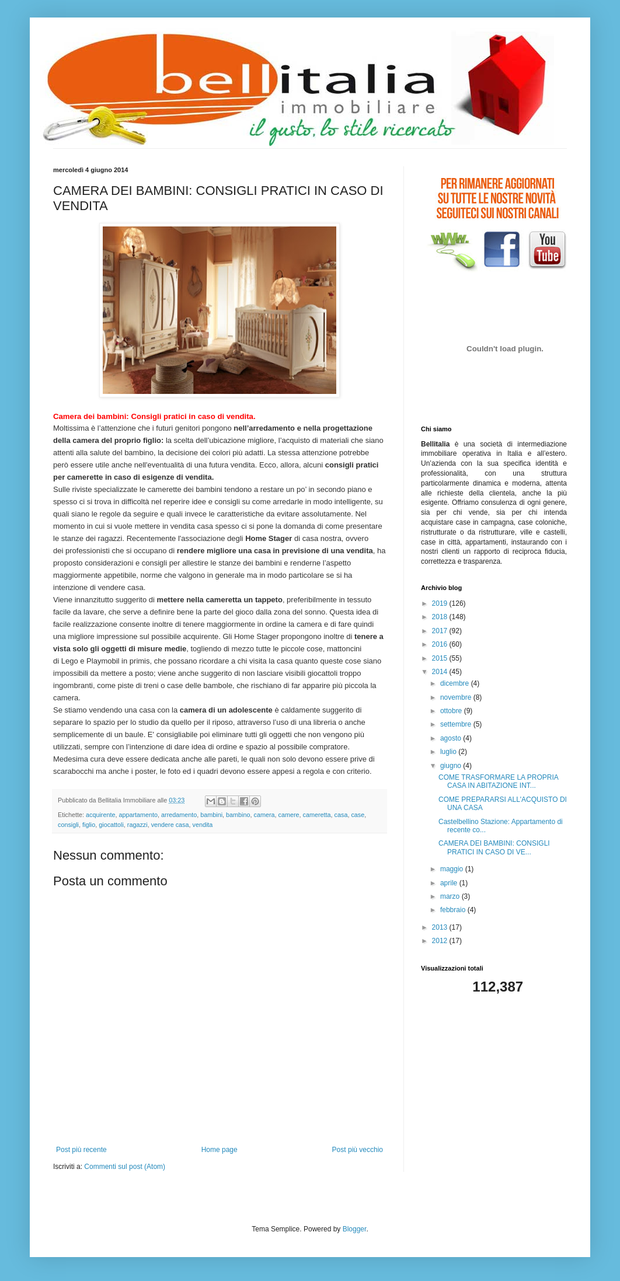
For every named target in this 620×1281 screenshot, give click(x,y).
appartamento (138, 814)
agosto (451, 738)
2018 (441, 617)
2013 (441, 927)
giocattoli (111, 824)
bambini (211, 814)
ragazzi (137, 824)
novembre (456, 697)
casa (341, 814)
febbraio (454, 910)
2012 (441, 941)
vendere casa (170, 824)
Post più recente (81, 1150)
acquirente (100, 814)
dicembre (455, 683)
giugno (451, 766)
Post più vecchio (357, 1150)
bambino (238, 814)
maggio (452, 869)
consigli (68, 824)
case (357, 814)
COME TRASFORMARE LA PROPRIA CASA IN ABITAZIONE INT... (498, 781)
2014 (441, 672)
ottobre (452, 711)
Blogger (355, 1229)
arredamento (179, 814)
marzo (451, 896)
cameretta (317, 814)
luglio (449, 752)
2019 (441, 603)
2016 (441, 644)
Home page (219, 1150)
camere (288, 814)
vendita (203, 824)
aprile (449, 883)
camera (264, 814)
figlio (88, 824)
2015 (441, 658)
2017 (441, 631)
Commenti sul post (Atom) (124, 1167)
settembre (456, 724)
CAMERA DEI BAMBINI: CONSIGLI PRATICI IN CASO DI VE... (494, 847)
